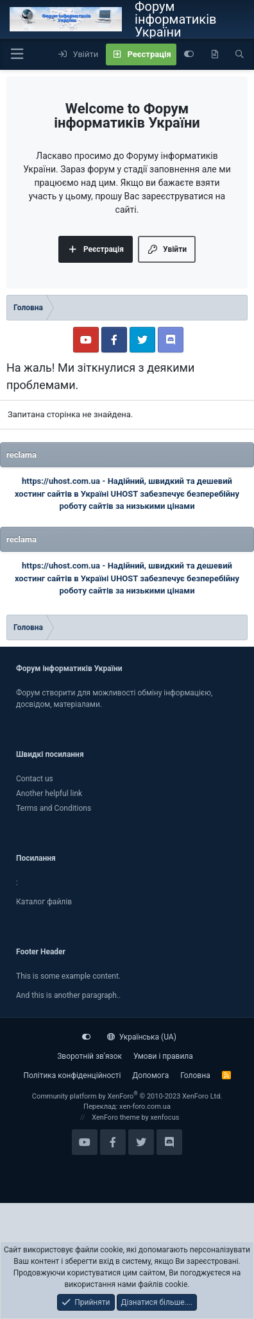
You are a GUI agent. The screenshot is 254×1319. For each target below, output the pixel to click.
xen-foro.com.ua (145, 1106)
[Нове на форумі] (214, 54)
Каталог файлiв (44, 901)
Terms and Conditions (53, 808)
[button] (17, 54)
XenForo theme (116, 1117)
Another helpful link (49, 793)
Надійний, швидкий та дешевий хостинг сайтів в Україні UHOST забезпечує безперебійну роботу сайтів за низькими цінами (127, 493)
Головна (195, 1075)
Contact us (34, 778)
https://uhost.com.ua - (65, 481)
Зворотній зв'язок (89, 1056)
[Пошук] (239, 54)
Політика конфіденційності (72, 1075)
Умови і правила (163, 1056)
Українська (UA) (141, 1037)
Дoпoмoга (150, 1075)
